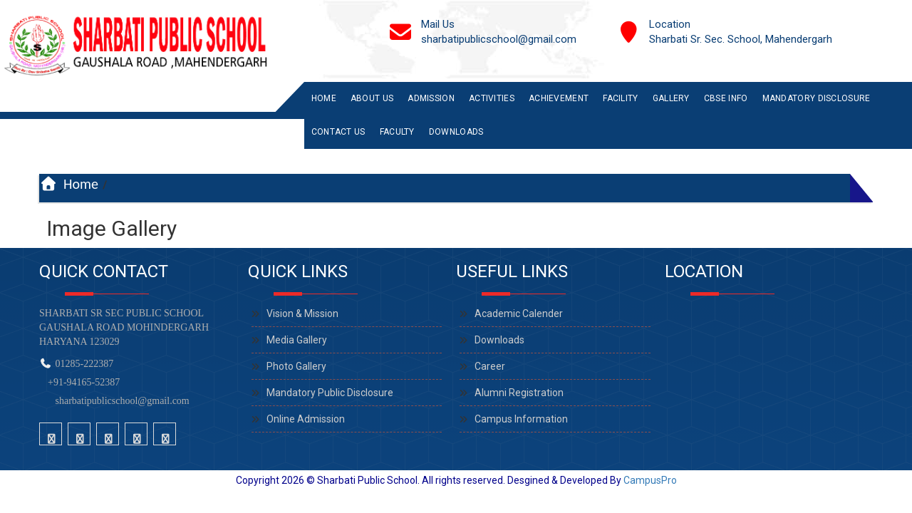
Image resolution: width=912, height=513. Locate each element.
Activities (491, 98)
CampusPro (650, 480)
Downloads (456, 132)
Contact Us (338, 132)
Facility (620, 98)
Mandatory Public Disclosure (329, 392)
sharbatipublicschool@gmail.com (123, 400)
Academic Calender (519, 313)
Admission (431, 98)
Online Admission (305, 419)
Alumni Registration (519, 392)
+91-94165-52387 (81, 382)
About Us (372, 98)
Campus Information (521, 419)
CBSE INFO (726, 98)
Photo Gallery (296, 366)
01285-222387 (85, 363)
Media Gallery (296, 340)
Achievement (559, 98)
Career (490, 366)
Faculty (397, 132)
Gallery (671, 98)
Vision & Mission (302, 313)
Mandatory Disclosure (816, 98)
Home (323, 98)
